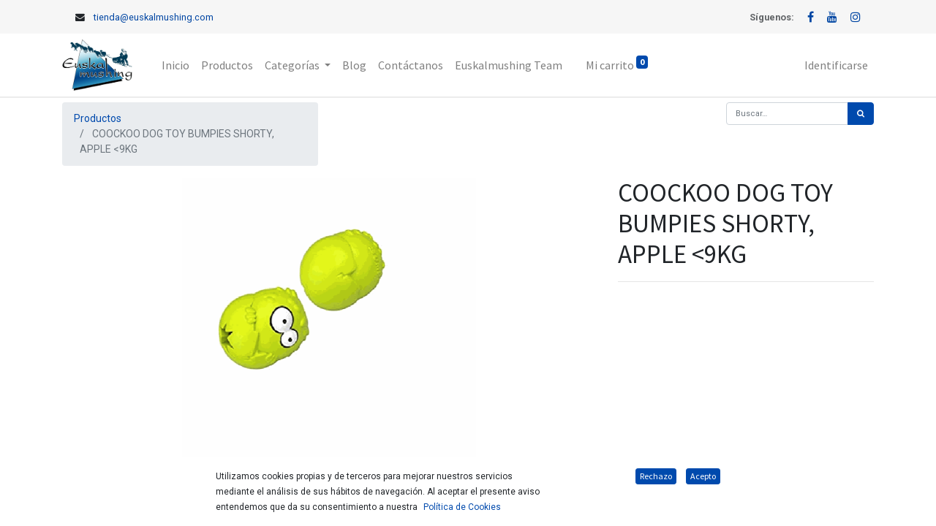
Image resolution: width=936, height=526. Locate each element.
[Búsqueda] (861, 113)
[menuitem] (175, 65)
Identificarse (836, 65)
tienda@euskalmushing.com (154, 17)
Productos (97, 118)
